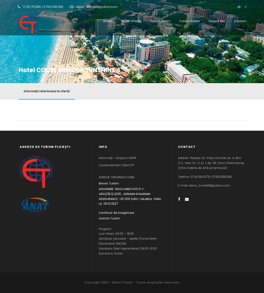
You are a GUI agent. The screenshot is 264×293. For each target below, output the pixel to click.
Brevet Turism (109, 183)
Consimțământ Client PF (116, 165)
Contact (240, 21)
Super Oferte (131, 21)
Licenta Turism (109, 218)
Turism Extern (189, 21)
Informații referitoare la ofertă (47, 91)
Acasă (108, 21)
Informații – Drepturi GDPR (117, 158)
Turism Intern (160, 21)
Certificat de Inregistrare (116, 213)
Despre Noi (217, 21)
